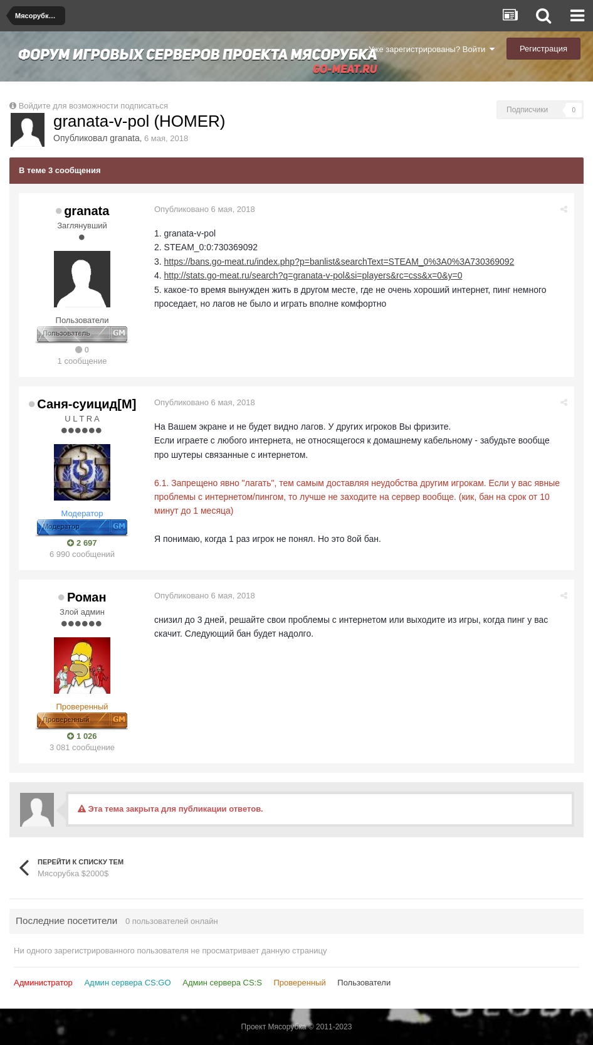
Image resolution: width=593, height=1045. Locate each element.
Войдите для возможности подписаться (93, 105)
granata (124, 138)
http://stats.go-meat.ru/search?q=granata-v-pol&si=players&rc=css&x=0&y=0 (313, 275)
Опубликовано (204, 209)
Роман (87, 597)
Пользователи (364, 982)
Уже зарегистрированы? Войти (432, 49)
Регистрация (543, 48)
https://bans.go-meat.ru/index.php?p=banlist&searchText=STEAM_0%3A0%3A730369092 (339, 262)
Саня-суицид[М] (86, 404)
